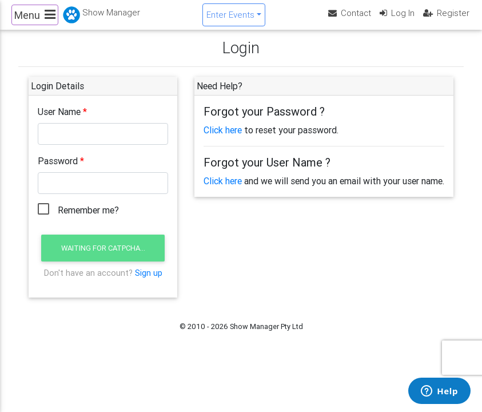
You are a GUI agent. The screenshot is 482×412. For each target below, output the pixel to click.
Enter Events (230, 19)
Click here (223, 139)
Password (58, 170)
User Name (59, 121)
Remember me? (88, 219)
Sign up (148, 282)
